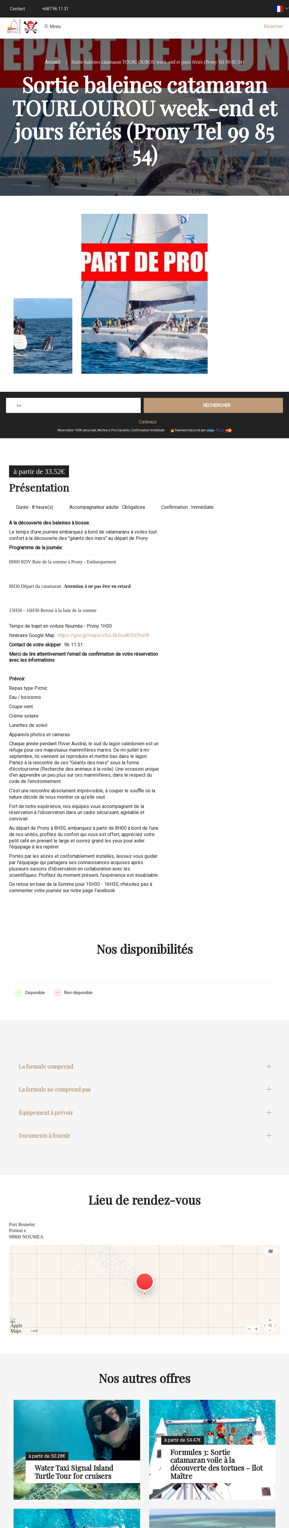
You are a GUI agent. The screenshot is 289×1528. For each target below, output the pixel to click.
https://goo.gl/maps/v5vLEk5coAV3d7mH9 (103, 635)
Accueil (52, 62)
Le (19, 405)
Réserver (273, 26)
